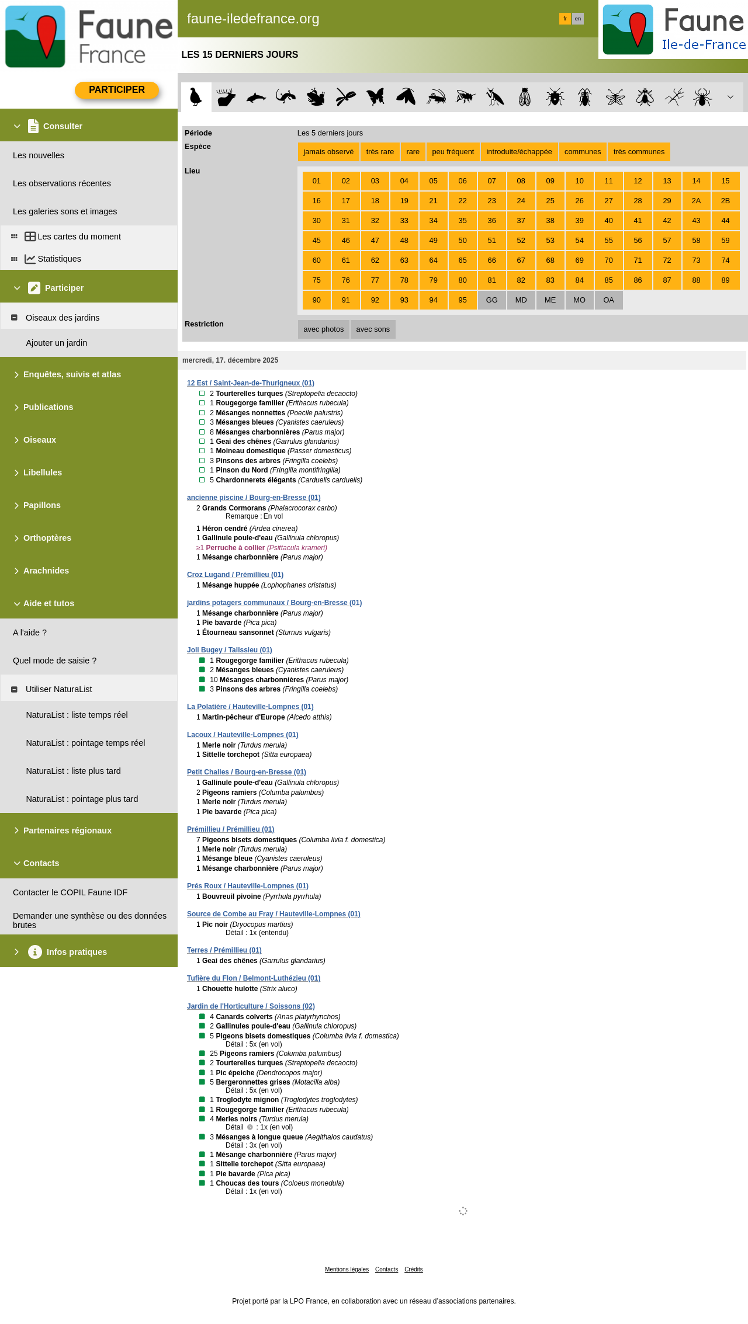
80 (463, 280)
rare (413, 151)
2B (725, 200)
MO (579, 300)
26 (580, 200)
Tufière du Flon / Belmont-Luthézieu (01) (253, 978)
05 (434, 180)
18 (375, 200)
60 (317, 260)
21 (434, 200)
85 (609, 280)
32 (375, 220)
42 (667, 220)
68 (550, 260)
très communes (639, 151)
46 (346, 240)
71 (638, 260)
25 (550, 200)
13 (667, 180)
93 (404, 300)
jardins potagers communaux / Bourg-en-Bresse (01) (274, 603)
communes (583, 151)
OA (608, 300)
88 (696, 280)
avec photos (323, 329)
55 (609, 240)
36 (492, 220)
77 (375, 280)
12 (638, 180)
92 (375, 300)
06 (463, 180)
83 (550, 280)
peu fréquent (453, 151)
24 (521, 200)
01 (317, 180)
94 (434, 300)
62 (375, 260)
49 (434, 240)
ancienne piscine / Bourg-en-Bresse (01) (254, 498)
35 (463, 220)
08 (521, 180)
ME (550, 300)
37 (521, 220)
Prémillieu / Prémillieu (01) (230, 829)
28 (638, 200)
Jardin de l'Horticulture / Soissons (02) (251, 1006)
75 (317, 280)
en (578, 19)
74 (725, 260)
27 (609, 200)
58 (696, 240)
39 (580, 220)
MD (521, 300)
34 (434, 220)
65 (463, 260)
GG (492, 300)
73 (696, 260)
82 (521, 280)
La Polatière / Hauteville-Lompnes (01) (250, 707)
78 (404, 280)
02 (346, 180)
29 (667, 200)
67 (521, 260)
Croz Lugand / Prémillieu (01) (235, 575)
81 (492, 280)
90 (317, 300)
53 (550, 240)
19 (404, 200)
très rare (380, 151)
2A (696, 200)
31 (346, 220)
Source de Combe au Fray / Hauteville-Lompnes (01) (274, 914)
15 (725, 180)
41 (638, 220)
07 (492, 180)
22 (463, 200)
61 (346, 260)
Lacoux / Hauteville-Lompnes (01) (243, 735)
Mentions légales (347, 1269)
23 (492, 200)
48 (404, 240)
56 (638, 240)
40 (609, 220)
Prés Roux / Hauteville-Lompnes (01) (248, 886)
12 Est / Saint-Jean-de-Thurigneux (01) (250, 383)
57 (667, 240)
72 (667, 260)
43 (696, 220)
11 (609, 180)
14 (696, 180)
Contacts (386, 1269)
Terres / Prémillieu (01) (224, 950)
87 (667, 280)
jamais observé (328, 151)
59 (725, 240)
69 (580, 260)
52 (521, 240)
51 (492, 240)
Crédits (413, 1269)
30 (317, 220)
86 (638, 280)
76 (346, 280)
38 (550, 220)
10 (580, 180)
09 (550, 180)
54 (580, 240)
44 (725, 220)
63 (404, 260)
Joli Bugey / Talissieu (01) (229, 650)
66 (492, 260)
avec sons (373, 329)
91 (346, 300)
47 (375, 240)
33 (404, 220)
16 (317, 200)
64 (434, 260)
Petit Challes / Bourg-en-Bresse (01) (246, 772)
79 (434, 280)
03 (375, 180)
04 (404, 180)
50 (463, 240)
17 (346, 200)
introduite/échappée (519, 151)
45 (317, 240)
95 (463, 300)
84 (580, 280)
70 (609, 260)
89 (725, 280)
